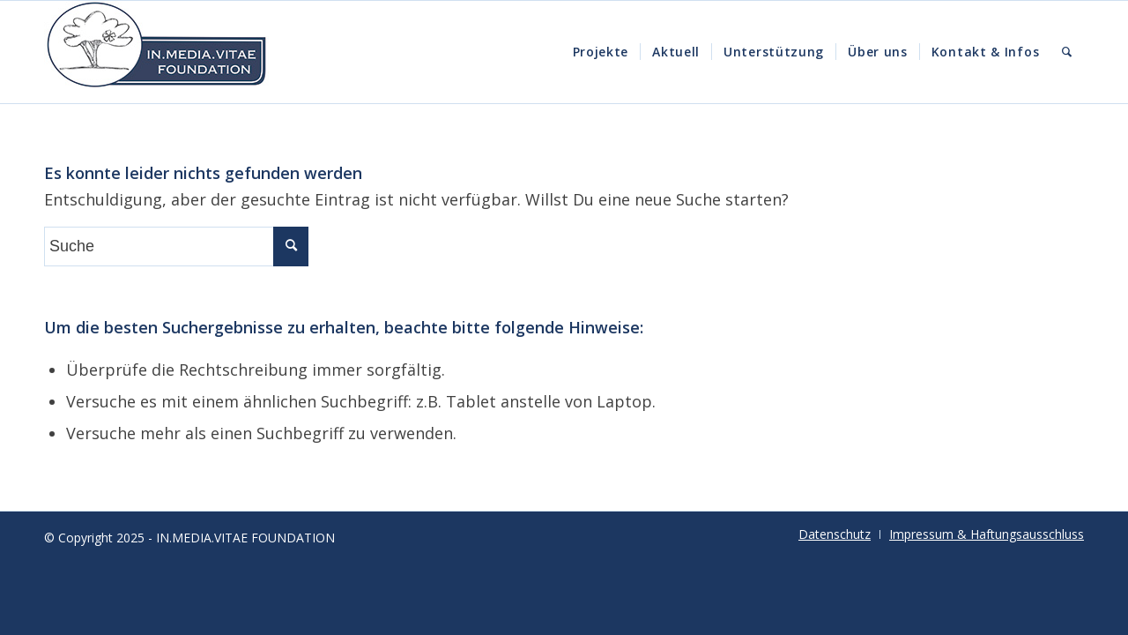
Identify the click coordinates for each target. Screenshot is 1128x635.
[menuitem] (601, 52)
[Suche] (1067, 52)
